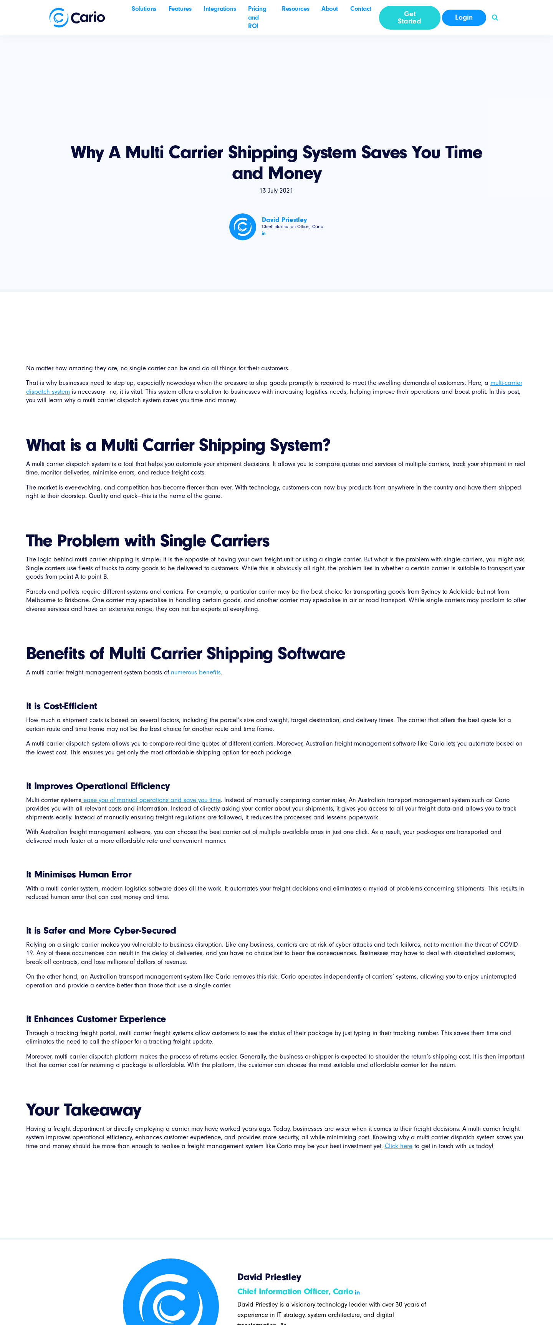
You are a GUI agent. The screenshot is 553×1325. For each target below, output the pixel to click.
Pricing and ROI (257, 17)
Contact (360, 8)
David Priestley (284, 219)
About (329, 8)
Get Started (409, 17)
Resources (295, 8)
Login (464, 17)
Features (180, 8)
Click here (398, 1146)
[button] (495, 17)
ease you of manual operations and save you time (151, 800)
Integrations (220, 8)
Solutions (144, 8)
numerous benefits (196, 672)
